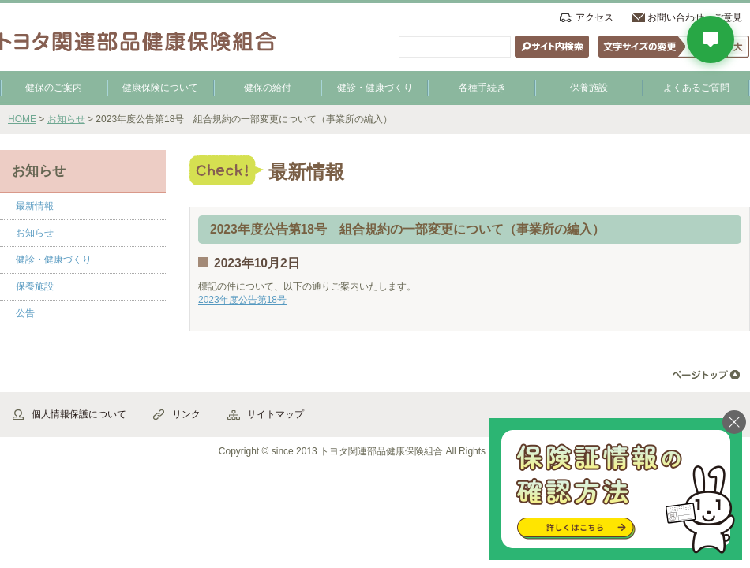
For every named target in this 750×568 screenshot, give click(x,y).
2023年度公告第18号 (242, 299)
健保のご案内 (53, 87)
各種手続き (482, 87)
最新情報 (35, 205)
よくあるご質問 (696, 87)
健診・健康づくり (375, 87)
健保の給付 (267, 87)
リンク (186, 414)
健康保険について (160, 87)
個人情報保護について (79, 414)
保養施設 (589, 87)
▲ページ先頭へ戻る (706, 375)
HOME (22, 119)
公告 (25, 313)
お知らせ (66, 119)
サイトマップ (275, 414)
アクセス (594, 17)
